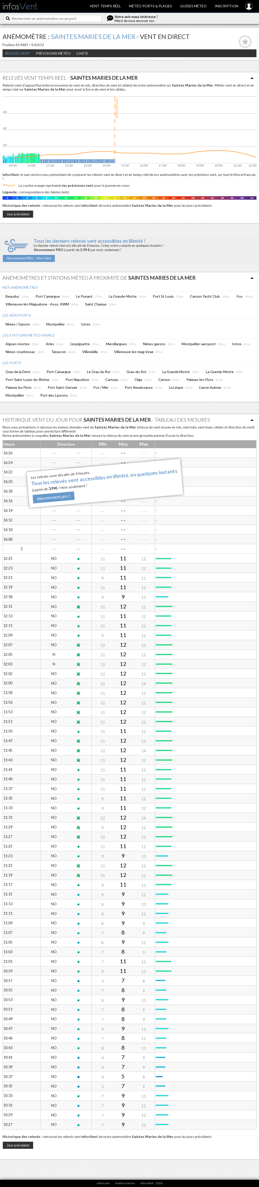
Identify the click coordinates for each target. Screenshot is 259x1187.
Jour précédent (18, 214)
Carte (82, 53)
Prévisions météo (53, 53)
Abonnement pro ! (54, 497)
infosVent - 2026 (151, 1183)
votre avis (103, 1183)
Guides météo (193, 6)
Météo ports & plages (150, 6)
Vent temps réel (105, 6)
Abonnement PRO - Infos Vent (29, 258)
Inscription (226, 6)
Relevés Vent (17, 53)
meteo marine (125, 1183)
